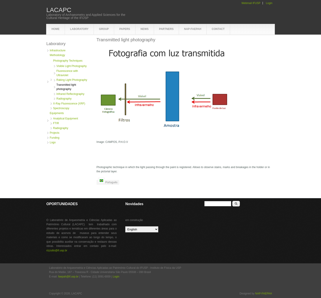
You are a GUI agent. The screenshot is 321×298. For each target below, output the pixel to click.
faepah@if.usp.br (68, 276)
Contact (218, 29)
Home (55, 29)
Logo (53, 142)
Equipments (57, 113)
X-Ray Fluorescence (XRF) (69, 103)
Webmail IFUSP (250, 3)
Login (269, 3)
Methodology (57, 55)
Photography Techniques (67, 60)
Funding (54, 137)
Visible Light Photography (71, 66)
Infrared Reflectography (70, 94)
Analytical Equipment (65, 118)
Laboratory (79, 29)
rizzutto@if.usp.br (56, 250)
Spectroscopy (61, 108)
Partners (166, 29)
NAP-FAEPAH (192, 29)
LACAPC (58, 10)
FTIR (56, 123)
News (145, 29)
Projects (54, 132)
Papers (124, 29)
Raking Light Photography (71, 79)
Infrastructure (58, 50)
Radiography (64, 98)
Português (107, 182)
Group (104, 29)
